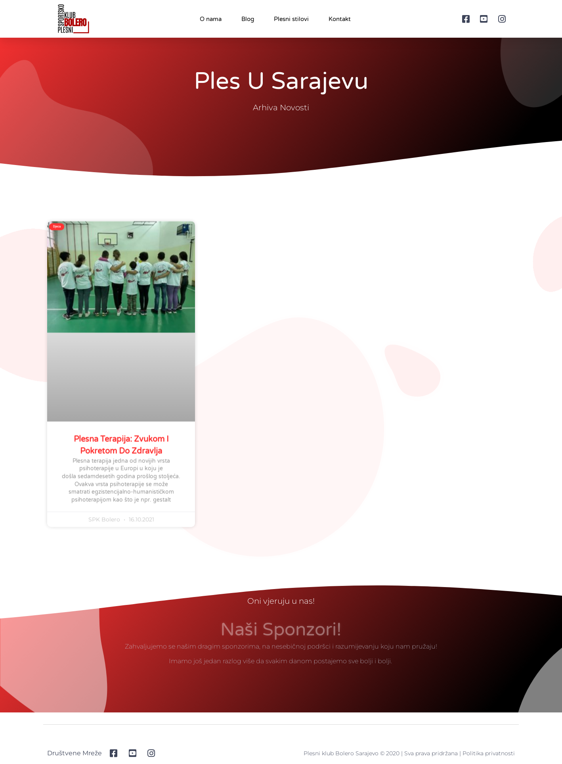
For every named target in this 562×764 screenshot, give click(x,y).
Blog (247, 19)
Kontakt (340, 19)
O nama (211, 19)
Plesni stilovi (291, 19)
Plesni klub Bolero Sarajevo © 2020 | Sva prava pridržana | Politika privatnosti (409, 755)
